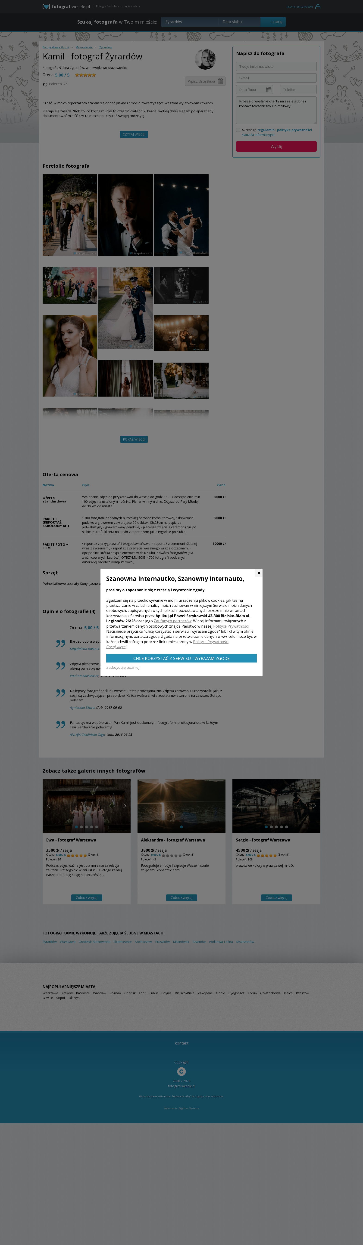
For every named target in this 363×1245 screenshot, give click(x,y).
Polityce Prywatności (231, 626)
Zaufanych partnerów (172, 620)
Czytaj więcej (116, 646)
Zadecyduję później (122, 667)
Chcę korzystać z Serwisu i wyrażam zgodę (181, 658)
